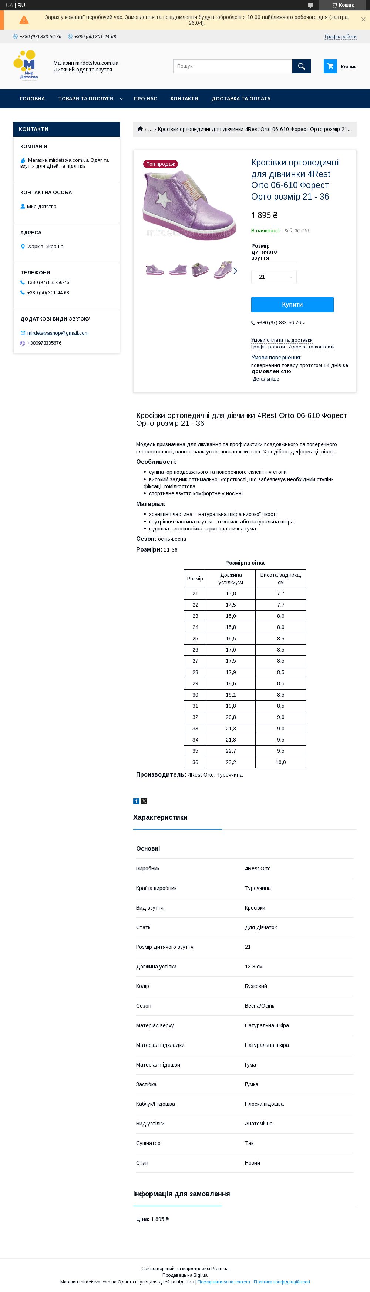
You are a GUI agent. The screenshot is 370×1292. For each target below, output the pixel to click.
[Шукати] (301, 66)
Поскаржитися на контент (224, 1282)
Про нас (145, 98)
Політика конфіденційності (282, 1282)
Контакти (184, 98)
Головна (32, 98)
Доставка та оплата (241, 98)
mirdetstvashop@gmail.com (58, 332)
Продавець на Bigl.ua (185, 1275)
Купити (292, 304)
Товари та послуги (85, 98)
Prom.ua (220, 1268)
